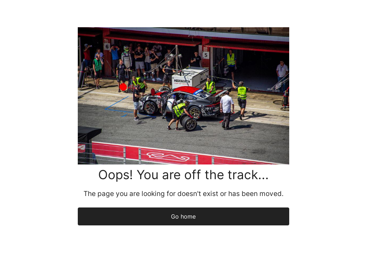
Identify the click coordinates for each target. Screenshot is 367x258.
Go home (183, 216)
